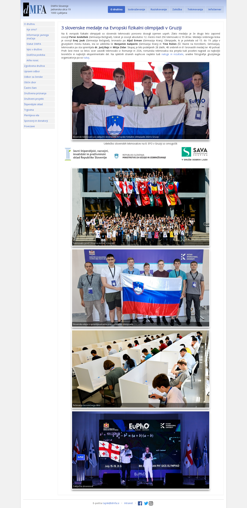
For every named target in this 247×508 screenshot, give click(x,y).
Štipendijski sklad (33, 104)
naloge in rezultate (172, 54)
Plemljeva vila (31, 115)
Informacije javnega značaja (38, 36)
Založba (177, 9)
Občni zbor (30, 82)
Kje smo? (32, 29)
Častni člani (30, 87)
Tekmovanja (195, 9)
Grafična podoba (36, 54)
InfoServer (214, 9)
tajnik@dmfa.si (111, 503)
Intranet (128, 503)
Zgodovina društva (34, 65)
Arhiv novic (33, 60)
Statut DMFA (34, 43)
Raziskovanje (159, 9)
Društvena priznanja (35, 93)
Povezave (29, 126)
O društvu (116, 9)
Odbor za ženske (33, 76)
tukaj (86, 57)
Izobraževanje (136, 9)
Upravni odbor (32, 71)
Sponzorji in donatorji (36, 120)
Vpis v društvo (34, 49)
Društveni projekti (34, 98)
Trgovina (29, 109)
